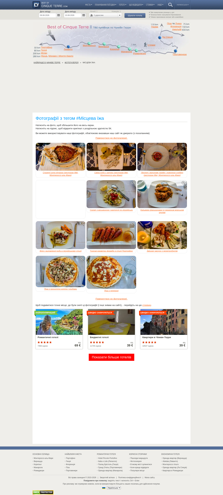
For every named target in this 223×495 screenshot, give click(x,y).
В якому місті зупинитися (141, 464)
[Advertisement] (111, 89)
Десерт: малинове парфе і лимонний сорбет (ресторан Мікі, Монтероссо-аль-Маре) (162, 173)
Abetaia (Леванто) (170, 461)
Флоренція (175, 26)
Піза (169, 23)
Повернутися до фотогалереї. (112, 138)
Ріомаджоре (139, 53)
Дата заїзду (45, 12)
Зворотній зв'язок (107, 477)
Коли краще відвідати (139, 467)
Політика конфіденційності (129, 477)
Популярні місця (137, 470)
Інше (160, 4)
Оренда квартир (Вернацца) (175, 458)
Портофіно (46, 47)
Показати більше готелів (111, 357)
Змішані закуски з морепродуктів (162, 251)
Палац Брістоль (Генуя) (108, 464)
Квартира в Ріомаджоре (173, 470)
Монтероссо (89, 45)
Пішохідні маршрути (139, 458)
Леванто (68, 49)
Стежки (150, 4)
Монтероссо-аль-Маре (43, 458)
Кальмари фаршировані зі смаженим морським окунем (162, 211)
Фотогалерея (136, 461)
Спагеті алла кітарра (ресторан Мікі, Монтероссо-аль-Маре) (60, 173)
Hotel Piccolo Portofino (107, 458)
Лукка (178, 23)
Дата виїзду (70, 12)
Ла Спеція (167, 37)
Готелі (122, 4)
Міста (88, 4)
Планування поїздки (105, 4)
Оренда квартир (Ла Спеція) (175, 467)
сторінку (146, 305)
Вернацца (103, 46)
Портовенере (180, 54)
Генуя (44, 50)
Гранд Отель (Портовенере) (110, 467)
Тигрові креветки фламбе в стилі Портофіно (111, 251)
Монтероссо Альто (171, 464)
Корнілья (114, 49)
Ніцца (44, 56)
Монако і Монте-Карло (60, 56)
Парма (154, 27)
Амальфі (176, 29)
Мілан (44, 53)
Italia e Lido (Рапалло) (107, 461)
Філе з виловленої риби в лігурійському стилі (60, 251)
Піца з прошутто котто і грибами (60, 289)
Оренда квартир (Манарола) (110, 470)
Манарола (126, 51)
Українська (183, 5)
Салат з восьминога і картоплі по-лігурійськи (111, 210)
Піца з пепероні (111, 291)
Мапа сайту (150, 477)
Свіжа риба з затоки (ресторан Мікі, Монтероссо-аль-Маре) (111, 173)
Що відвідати (136, 4)
